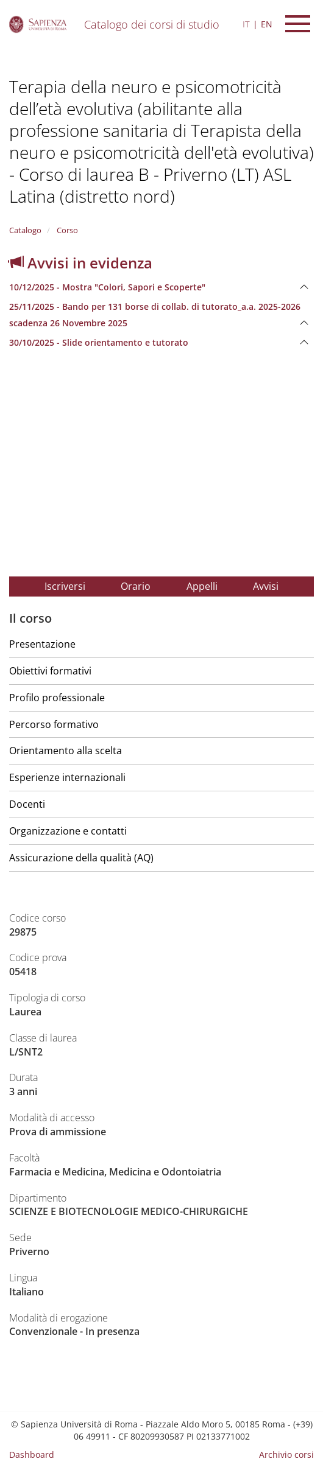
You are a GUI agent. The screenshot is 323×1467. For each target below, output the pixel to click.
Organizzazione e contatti (68, 831)
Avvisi (266, 586)
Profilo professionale (57, 697)
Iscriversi (64, 586)
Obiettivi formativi (50, 670)
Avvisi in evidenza (80, 263)
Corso (66, 230)
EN (266, 24)
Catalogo (25, 230)
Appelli (202, 586)
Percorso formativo (54, 724)
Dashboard (31, 1454)
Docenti (27, 804)
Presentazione (42, 644)
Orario (136, 586)
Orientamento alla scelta (65, 750)
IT (246, 24)
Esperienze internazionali (67, 777)
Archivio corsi (286, 1454)
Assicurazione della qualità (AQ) (81, 857)
